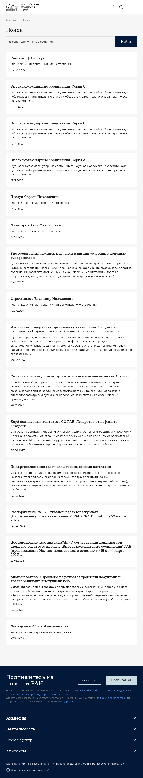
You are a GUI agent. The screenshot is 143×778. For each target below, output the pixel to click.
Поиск (26, 20)
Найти (126, 41)
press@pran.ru (66, 701)
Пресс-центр (19, 740)
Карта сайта (13, 764)
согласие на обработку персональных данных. (40, 694)
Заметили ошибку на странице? (27, 770)
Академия (16, 718)
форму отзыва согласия (114, 698)
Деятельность (20, 729)
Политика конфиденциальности (69, 764)
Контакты (16, 751)
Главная (11, 20)
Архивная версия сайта (35, 764)
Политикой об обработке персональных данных (100, 690)
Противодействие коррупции (107, 764)
